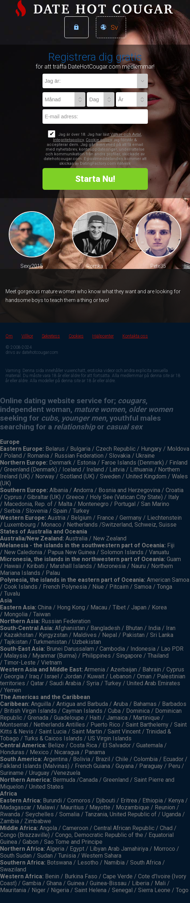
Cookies (76, 336)
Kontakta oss (135, 336)
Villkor (27, 336)
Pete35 (158, 266)
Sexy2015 (31, 266)
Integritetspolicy (68, 140)
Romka (94, 266)
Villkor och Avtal (125, 134)
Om (9, 336)
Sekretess (51, 336)
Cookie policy (99, 140)
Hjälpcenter (103, 336)
